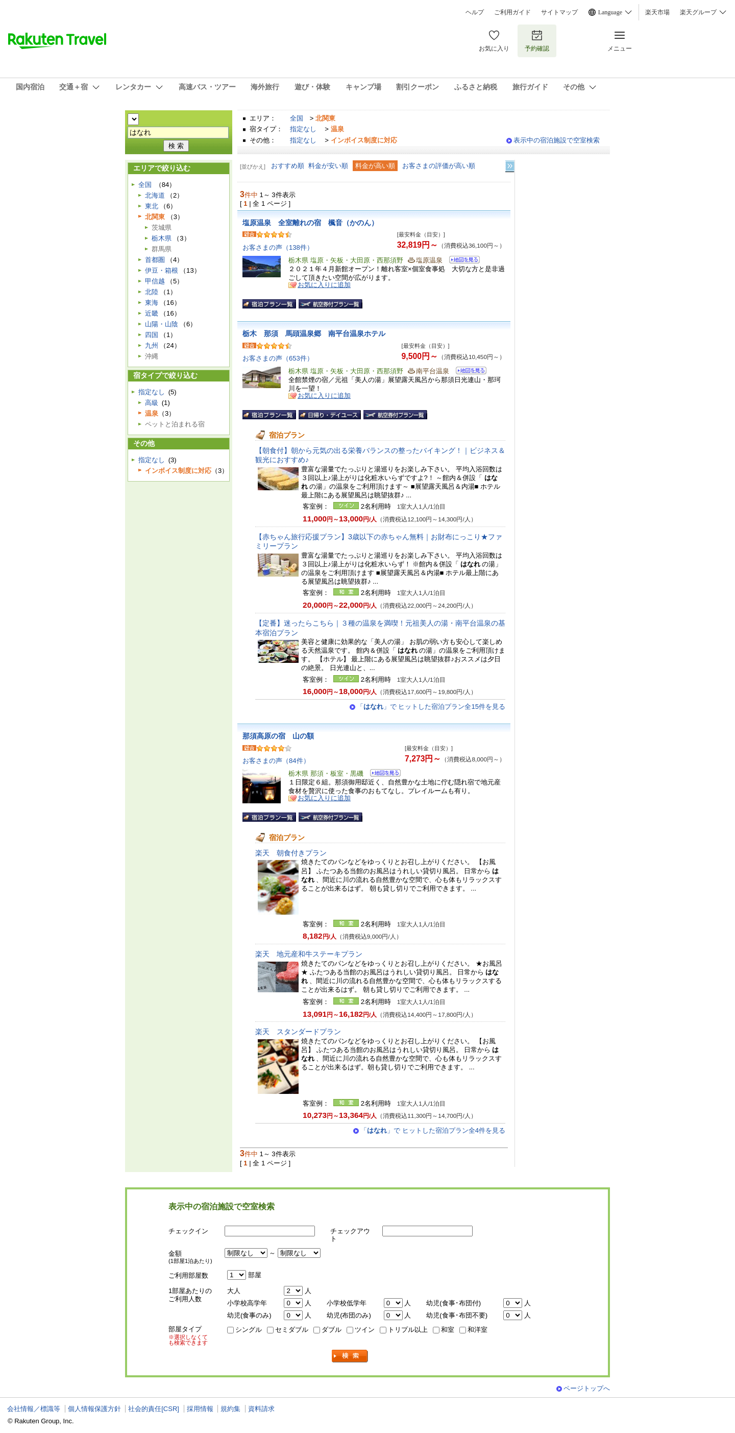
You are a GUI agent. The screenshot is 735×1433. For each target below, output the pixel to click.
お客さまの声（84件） (276, 761)
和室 (447, 1329)
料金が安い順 (328, 166)
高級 (151, 403)
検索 (350, 1356)
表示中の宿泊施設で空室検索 (556, 140)
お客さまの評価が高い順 (438, 166)
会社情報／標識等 (33, 1409)
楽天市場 (657, 12)
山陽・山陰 (161, 324)
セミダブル (291, 1329)
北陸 (151, 292)
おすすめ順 (287, 166)
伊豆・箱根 (161, 270)
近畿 (151, 313)
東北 (151, 206)
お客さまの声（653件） (277, 358)
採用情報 (200, 1409)
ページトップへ (587, 1388)
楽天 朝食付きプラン (291, 853)
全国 (296, 118)
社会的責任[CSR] (153, 1409)
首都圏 (155, 260)
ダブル (331, 1329)
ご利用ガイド (512, 12)
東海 (151, 302)
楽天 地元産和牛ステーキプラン (308, 954)
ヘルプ (474, 12)
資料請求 (261, 1409)
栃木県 (162, 238)
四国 (151, 335)
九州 (151, 345)
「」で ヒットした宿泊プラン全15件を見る (431, 706)
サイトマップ (559, 12)
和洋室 (477, 1329)
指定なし (303, 129)
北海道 (155, 195)
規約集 (230, 1409)
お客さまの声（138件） (277, 247)
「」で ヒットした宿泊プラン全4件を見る (432, 1130)
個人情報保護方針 (94, 1409)
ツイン (365, 1329)
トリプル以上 (408, 1329)
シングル (248, 1329)
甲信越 (155, 281)
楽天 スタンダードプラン (298, 1032)
